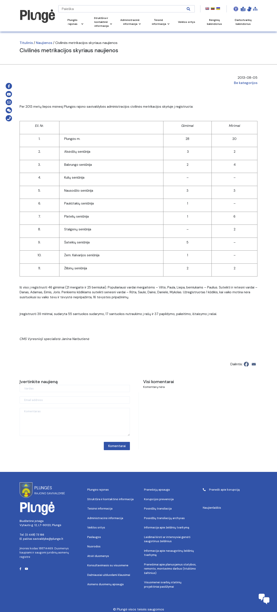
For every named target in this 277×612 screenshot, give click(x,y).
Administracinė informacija (105, 518)
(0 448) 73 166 (34, 535)
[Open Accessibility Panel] (236, 9)
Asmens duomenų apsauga (105, 584)
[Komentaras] (75, 422)
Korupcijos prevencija (159, 499)
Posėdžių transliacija (158, 508)
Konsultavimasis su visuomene (107, 565)
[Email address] (75, 400)
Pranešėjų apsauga (157, 489)
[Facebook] (246, 364)
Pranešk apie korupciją (221, 489)
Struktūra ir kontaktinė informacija (110, 499)
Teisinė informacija (99, 508)
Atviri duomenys (98, 556)
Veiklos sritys (96, 527)
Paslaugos (94, 537)
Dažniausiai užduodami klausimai (108, 575)
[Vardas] (75, 388)
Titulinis (26, 42)
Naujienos (44, 42)
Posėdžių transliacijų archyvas (164, 518)
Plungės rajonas (98, 489)
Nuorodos (94, 546)
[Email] (253, 364)
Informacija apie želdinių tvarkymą (166, 527)
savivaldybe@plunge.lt (48, 539)
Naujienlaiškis (212, 508)
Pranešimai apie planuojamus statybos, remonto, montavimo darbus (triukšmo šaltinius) (170, 569)
